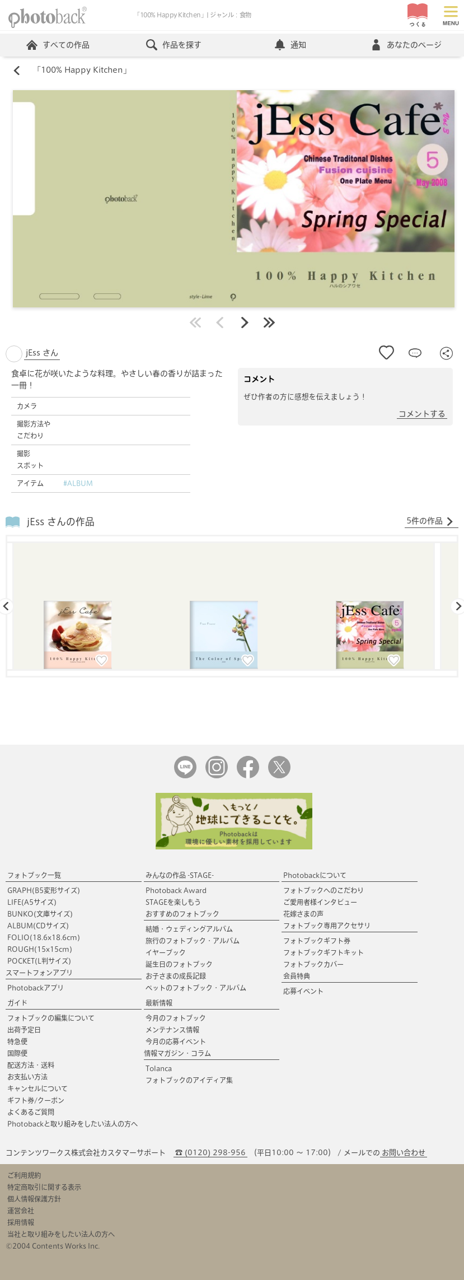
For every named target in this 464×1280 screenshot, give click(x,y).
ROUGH (39, 949)
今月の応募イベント (176, 1041)
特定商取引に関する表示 (44, 1187)
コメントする (422, 414)
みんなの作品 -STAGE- (180, 875)
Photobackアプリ (35, 987)
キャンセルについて (37, 1088)
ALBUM (38, 925)
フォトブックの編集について (51, 1018)
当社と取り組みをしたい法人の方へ (61, 1234)
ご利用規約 (24, 1175)
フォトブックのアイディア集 (189, 1080)
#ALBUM (78, 483)
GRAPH (43, 890)
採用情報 (20, 1222)
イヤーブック (166, 952)
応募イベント (303, 991)
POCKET (39, 960)
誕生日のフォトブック (179, 964)
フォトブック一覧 (34, 875)
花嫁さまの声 (303, 913)
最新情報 (159, 1002)
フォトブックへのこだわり (323, 890)
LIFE (32, 902)
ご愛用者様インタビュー (320, 902)
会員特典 (296, 976)
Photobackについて (314, 875)
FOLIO (43, 937)
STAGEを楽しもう (173, 902)
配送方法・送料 (30, 1065)
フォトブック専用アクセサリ (327, 925)
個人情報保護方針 (34, 1198)
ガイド (17, 1002)
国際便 (17, 1053)
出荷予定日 (24, 1029)
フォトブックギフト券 (316, 940)
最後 (269, 323)
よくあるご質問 (30, 1112)
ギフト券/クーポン (35, 1100)
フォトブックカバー (313, 964)
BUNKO (40, 913)
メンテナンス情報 (172, 1029)
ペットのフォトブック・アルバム (196, 987)
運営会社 (20, 1210)
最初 (195, 323)
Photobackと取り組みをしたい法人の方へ (72, 1123)
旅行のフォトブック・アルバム (193, 940)
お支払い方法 (27, 1076)
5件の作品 (430, 521)
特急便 (17, 1041)
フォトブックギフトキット (323, 952)
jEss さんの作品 (61, 521)
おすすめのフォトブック (182, 913)
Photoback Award (176, 890)
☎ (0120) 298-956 (210, 1152)
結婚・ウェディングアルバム (189, 929)
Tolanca (159, 1068)
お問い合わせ (403, 1152)
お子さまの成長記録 (176, 976)
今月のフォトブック (176, 1018)
